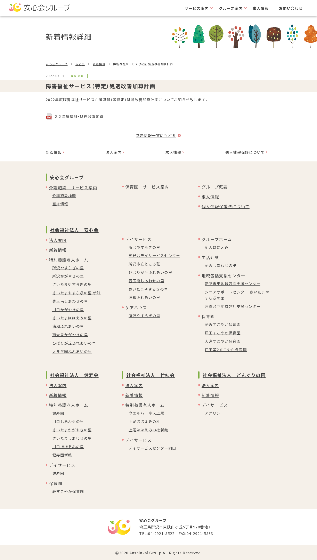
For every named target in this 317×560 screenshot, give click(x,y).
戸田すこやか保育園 (223, 332)
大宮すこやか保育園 (223, 341)
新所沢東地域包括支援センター (232, 283)
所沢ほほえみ (217, 247)
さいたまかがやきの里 (72, 429)
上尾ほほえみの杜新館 (148, 429)
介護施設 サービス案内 (73, 188)
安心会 (80, 64)
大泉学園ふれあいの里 (72, 351)
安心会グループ (56, 64)
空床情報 (60, 203)
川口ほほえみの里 (68, 446)
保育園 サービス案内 (147, 187)
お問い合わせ (291, 8)
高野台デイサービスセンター (154, 255)
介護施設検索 (64, 195)
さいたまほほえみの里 (72, 317)
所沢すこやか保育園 (223, 324)
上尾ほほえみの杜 (144, 421)
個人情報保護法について (226, 206)
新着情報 (99, 64)
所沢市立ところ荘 (144, 263)
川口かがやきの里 (68, 309)
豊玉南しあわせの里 (70, 301)
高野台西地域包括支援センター (232, 306)
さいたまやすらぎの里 (72, 284)
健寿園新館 (62, 454)
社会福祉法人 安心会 (74, 229)
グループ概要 (215, 187)
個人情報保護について (245, 152)
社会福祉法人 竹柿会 (150, 375)
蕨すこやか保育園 (68, 491)
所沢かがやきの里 (68, 276)
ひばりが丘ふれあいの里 (74, 343)
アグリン (212, 413)
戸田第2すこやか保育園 (226, 349)
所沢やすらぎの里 (68, 267)
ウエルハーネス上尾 (146, 413)
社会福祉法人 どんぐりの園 (234, 375)
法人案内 (113, 152)
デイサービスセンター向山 (152, 448)
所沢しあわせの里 (221, 265)
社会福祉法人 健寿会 (74, 375)
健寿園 (58, 413)
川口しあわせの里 (68, 421)
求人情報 (260, 8)
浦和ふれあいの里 (68, 326)
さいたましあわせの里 (72, 438)
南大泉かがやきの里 (70, 334)
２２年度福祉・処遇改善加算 (79, 116)
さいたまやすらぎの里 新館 (76, 292)
